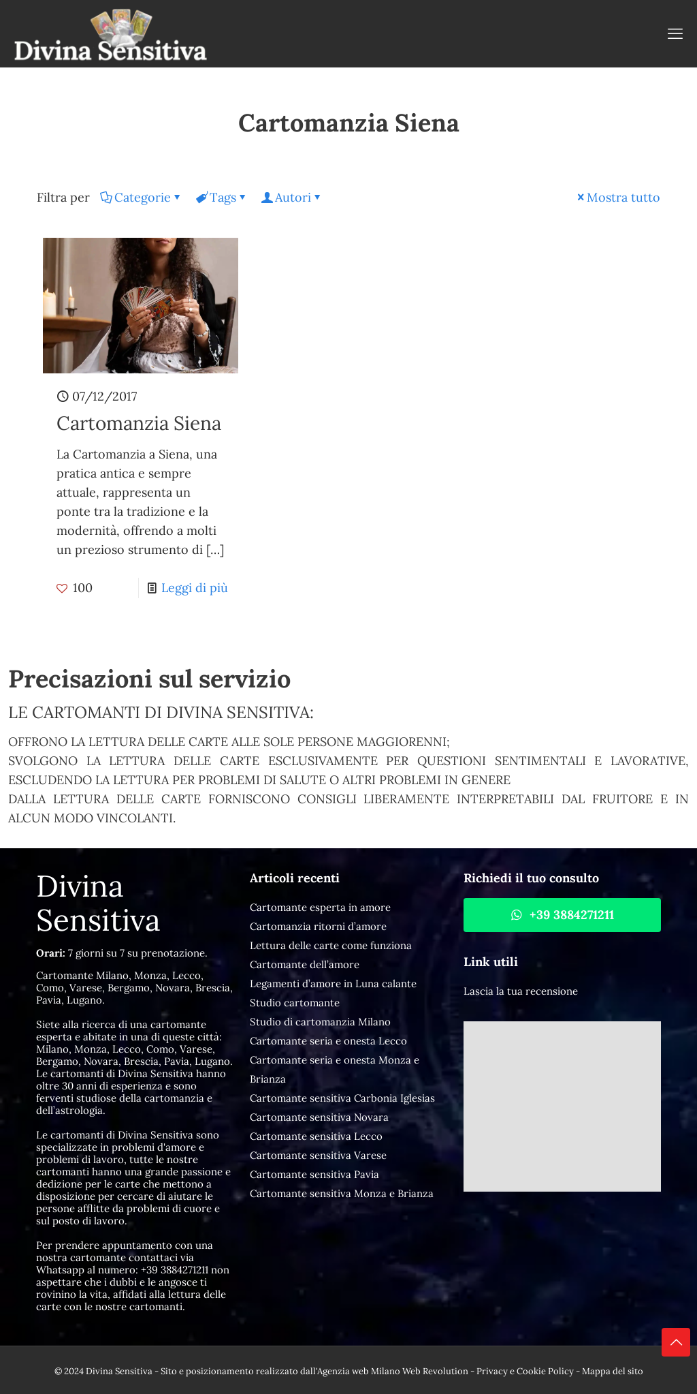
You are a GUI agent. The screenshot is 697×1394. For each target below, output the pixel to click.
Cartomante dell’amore (304, 964)
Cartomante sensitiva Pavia (314, 1174)
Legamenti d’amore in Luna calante (333, 983)
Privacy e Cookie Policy (525, 1371)
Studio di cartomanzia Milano (320, 1021)
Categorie (141, 197)
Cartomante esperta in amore (320, 907)
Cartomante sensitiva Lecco (316, 1136)
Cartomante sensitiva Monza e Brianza (342, 1193)
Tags (221, 197)
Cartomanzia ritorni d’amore (318, 926)
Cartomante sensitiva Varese (318, 1155)
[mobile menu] (675, 33)
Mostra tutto (617, 197)
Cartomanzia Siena (138, 423)
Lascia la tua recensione (521, 991)
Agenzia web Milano (358, 1371)
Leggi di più (194, 587)
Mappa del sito (612, 1371)
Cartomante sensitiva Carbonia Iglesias (342, 1097)
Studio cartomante (295, 1002)
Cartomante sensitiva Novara (319, 1117)
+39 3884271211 (174, 1269)
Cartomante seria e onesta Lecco (328, 1040)
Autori (292, 197)
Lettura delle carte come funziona (331, 945)
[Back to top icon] (676, 1342)
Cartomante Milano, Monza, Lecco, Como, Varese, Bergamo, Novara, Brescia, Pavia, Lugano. (134, 987)
